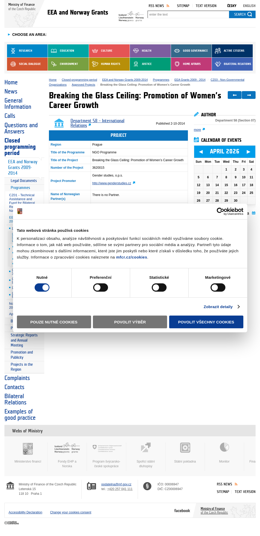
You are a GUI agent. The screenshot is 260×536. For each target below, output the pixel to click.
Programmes (20, 188)
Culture (100, 51)
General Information (17, 104)
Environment (63, 64)
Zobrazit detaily (218, 306)
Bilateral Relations (231, 64)
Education (61, 51)
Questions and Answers (21, 128)
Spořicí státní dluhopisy (145, 455)
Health (140, 51)
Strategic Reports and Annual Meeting (24, 340)
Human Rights (104, 64)
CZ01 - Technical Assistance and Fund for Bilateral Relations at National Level (22, 203)
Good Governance (189, 51)
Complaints (17, 378)
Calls (9, 116)
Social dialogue (24, 64)
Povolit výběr (130, 322)
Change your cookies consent (70, 512)
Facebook (182, 510)
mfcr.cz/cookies (131, 257)
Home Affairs (186, 64)
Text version (206, 6)
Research (19, 51)
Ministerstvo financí (28, 453)
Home (11, 82)
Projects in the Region (22, 367)
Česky (231, 6)
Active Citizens (228, 51)
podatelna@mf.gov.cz (116, 484)
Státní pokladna (185, 453)
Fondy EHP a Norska (67, 455)
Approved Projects (83, 84)
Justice (141, 64)
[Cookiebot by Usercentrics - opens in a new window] (220, 211)
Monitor (224, 453)
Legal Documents (24, 181)
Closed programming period (20, 147)
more (197, 130)
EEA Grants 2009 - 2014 (189, 79)
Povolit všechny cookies (206, 322)
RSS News (156, 6)
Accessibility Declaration (25, 512)
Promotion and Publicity (22, 354)
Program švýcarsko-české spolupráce (106, 455)
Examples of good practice (20, 415)
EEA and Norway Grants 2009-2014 (22, 167)
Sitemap (183, 6)
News (10, 91)
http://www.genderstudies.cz (111, 183)
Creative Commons (12, 523)
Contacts (14, 387)
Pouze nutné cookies (54, 322)
